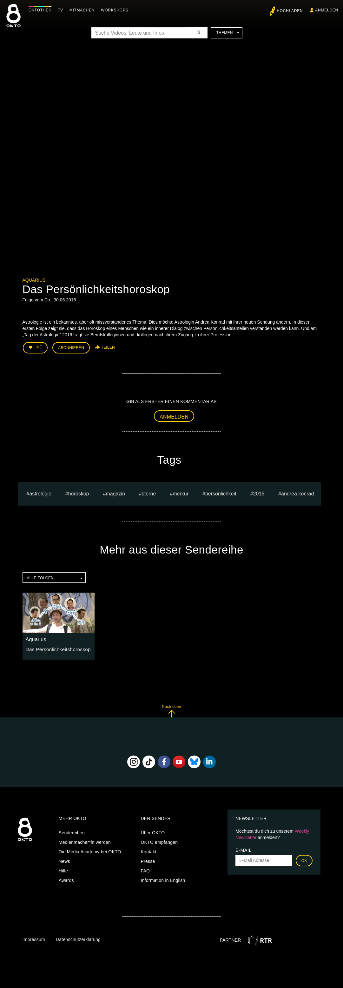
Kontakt (148, 849)
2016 (259, 491)
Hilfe (63, 868)
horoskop (78, 491)
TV (62, 10)
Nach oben (171, 709)
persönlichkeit (220, 491)
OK (304, 859)
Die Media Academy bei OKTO (90, 849)
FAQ (145, 868)
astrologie (40, 491)
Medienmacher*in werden (85, 840)
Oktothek (41, 10)
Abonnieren (71, 347)
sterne (149, 491)
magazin (115, 491)
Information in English (163, 878)
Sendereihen (72, 830)
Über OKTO (153, 830)
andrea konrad (297, 491)
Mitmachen (83, 10)
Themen (227, 32)
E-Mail (243, 848)
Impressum (34, 937)
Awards (66, 878)
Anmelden (174, 415)
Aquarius (34, 280)
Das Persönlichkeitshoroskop (55, 647)
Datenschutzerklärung (78, 937)
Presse (148, 859)
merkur (180, 491)
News (64, 859)
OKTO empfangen (159, 840)
